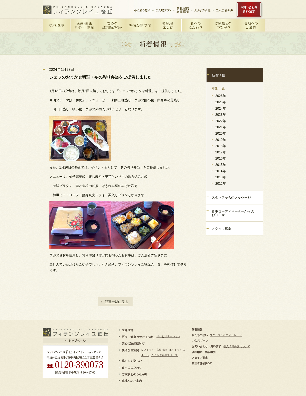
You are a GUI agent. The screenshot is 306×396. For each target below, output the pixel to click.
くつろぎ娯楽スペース (164, 355)
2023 (219, 114)
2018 (219, 146)
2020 (219, 133)
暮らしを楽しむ (132, 360)
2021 (219, 127)
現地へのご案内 (132, 380)
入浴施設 (161, 349)
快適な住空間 (130, 350)
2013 (219, 177)
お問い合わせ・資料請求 (206, 346)
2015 (219, 164)
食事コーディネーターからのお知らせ (233, 213)
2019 (219, 140)
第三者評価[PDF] (202, 363)
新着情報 (218, 75)
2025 (219, 102)
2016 (219, 158)
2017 (219, 152)
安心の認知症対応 (133, 343)
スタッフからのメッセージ (231, 197)
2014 (219, 171)
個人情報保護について (236, 346)
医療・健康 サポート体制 (138, 337)
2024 (219, 108)
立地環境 (127, 330)
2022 (219, 121)
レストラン (147, 349)
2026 (219, 96)
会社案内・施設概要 (204, 352)
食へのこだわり (132, 367)
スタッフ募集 (221, 229)
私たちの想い (200, 335)
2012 (219, 183)
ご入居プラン (200, 340)
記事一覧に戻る (116, 302)
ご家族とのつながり (134, 374)
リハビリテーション (168, 336)
